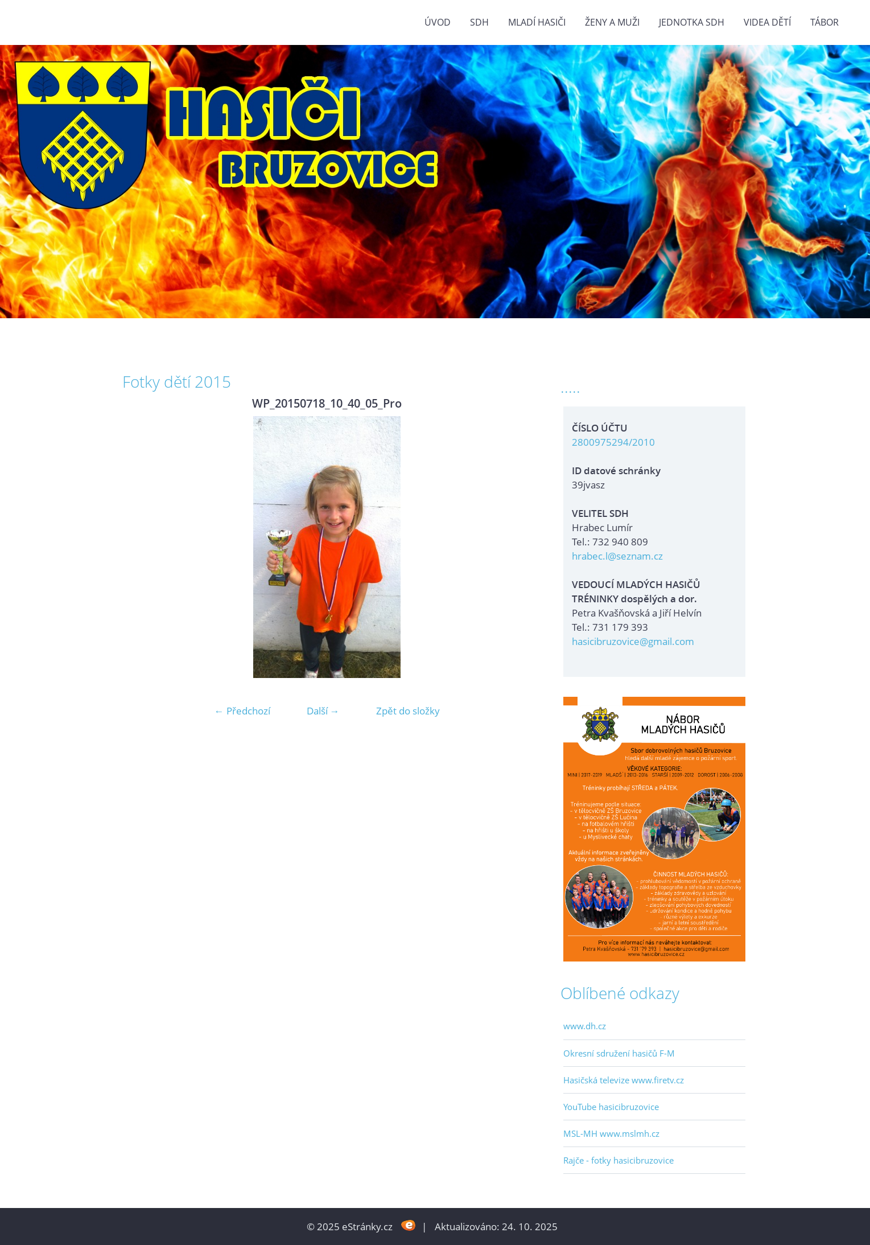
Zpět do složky (408, 710)
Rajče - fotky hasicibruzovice (618, 1160)
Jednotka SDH (691, 22)
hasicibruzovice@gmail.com (633, 641)
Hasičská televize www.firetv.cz (623, 1080)
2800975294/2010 (613, 442)
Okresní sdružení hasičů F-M (619, 1053)
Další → (323, 710)
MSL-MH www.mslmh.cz (611, 1133)
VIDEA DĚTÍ (767, 22)
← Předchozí (242, 710)
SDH (479, 22)
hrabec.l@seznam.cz (617, 555)
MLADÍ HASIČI (537, 22)
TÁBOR (824, 22)
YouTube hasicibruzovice (611, 1106)
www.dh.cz (584, 1026)
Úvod (437, 22)
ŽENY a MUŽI (612, 22)
